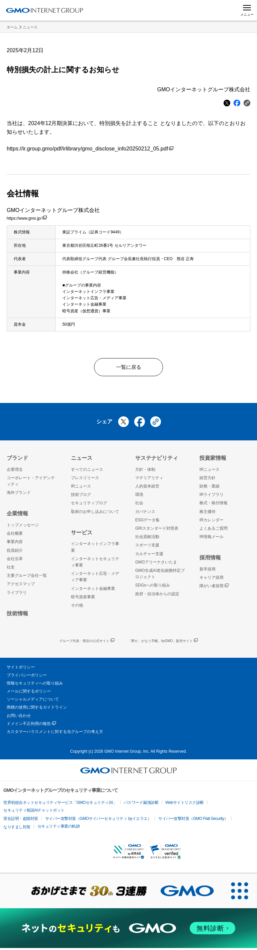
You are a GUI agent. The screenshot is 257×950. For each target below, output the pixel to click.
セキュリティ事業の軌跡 (58, 828)
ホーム (12, 27)
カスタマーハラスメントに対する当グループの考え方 (55, 733)
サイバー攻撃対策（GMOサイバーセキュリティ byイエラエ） (98, 820)
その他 (77, 607)
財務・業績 (209, 488)
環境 (139, 497)
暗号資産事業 (83, 599)
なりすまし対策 (16, 829)
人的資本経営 (147, 488)
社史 (11, 569)
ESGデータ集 (147, 522)
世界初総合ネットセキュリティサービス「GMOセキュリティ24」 (60, 804)
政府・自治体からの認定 (157, 596)
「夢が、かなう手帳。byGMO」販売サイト (163, 643)
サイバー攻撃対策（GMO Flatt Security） (193, 820)
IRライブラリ (211, 497)
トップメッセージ (23, 527)
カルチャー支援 (149, 555)
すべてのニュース (87, 471)
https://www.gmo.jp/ (27, 218)
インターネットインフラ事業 (95, 549)
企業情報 (17, 516)
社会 (139, 505)
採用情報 (210, 560)
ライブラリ (17, 594)
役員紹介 (15, 552)
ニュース (30, 27)
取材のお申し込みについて (95, 513)
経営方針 (207, 480)
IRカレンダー (211, 522)
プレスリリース (85, 480)
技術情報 (17, 615)
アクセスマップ (21, 586)
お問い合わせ (19, 717)
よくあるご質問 (213, 530)
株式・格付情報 (213, 505)
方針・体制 (145, 471)
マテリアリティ (149, 480)
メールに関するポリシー (29, 693)
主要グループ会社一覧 (27, 577)
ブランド (17, 460)
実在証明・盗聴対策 (20, 820)
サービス (81, 534)
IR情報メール (211, 538)
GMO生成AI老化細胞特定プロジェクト (160, 575)
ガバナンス (145, 513)
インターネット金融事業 (93, 590)
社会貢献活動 (147, 538)
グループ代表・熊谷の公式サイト (86, 643)
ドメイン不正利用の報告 (31, 726)
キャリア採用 (211, 579)
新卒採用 (207, 571)
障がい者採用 (214, 588)
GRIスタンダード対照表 (156, 530)
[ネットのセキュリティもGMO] (128, 930)
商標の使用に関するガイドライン (37, 709)
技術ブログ (81, 497)
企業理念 (15, 471)
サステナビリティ (156, 460)
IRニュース (81, 488)
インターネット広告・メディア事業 (95, 578)
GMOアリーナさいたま (156, 564)
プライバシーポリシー (27, 677)
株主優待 (207, 513)
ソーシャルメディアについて (33, 701)
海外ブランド (19, 495)
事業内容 (15, 544)
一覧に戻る (128, 368)
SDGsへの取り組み (152, 587)
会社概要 (15, 535)
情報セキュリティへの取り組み (35, 685)
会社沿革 (15, 560)
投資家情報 (212, 460)
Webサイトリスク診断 (184, 804)
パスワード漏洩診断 (141, 804)
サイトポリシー (21, 669)
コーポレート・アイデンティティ (31, 483)
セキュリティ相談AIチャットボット (34, 812)
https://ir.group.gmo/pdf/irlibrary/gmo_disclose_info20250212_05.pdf (90, 148)
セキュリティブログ (89, 505)
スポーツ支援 (147, 547)
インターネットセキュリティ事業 (95, 563)
